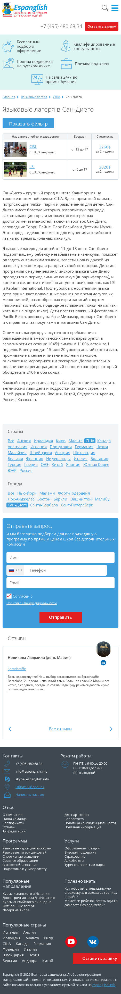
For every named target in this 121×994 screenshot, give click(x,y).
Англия (24, 440)
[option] (60, 666)
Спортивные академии (21, 856)
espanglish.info (103, 984)
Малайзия (17, 452)
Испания (38, 446)
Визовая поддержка (80, 852)
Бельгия (15, 458)
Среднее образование (20, 860)
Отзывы (9, 827)
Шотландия (84, 452)
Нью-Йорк (26, 493)
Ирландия (43, 440)
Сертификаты (13, 823)
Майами (47, 493)
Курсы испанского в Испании (26, 893)
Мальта (76, 440)
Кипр (61, 440)
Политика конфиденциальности (90, 823)
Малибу (102, 499)
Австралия (17, 446)
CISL (33, 146)
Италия (80, 458)
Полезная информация (82, 827)
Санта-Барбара (44, 505)
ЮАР (12, 470)
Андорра (29, 960)
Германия (84, 446)
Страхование (74, 856)
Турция (14, 464)
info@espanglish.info (31, 771)
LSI (32, 166)
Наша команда (15, 818)
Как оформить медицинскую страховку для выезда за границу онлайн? (90, 892)
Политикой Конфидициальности (31, 603)
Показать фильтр (28, 124)
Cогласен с (22, 596)
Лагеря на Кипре (16, 910)
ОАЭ (45, 464)
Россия (26, 470)
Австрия (62, 452)
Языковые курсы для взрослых (27, 848)
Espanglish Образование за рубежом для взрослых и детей (25, 10)
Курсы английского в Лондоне (27, 901)
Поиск (105, 8)
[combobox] (15, 570)
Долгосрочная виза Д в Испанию (29, 897)
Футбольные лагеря (19, 906)
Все (11, 440)
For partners (74, 818)
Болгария (99, 458)
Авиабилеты (74, 860)
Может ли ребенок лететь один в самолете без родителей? (90, 902)
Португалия (61, 446)
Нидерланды (58, 458)
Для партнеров (76, 814)
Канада (104, 440)
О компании (12, 814)
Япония (73, 464)
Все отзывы (60, 729)
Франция (34, 458)
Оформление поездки (82, 848)
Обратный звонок (29, 786)
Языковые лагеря (34, 97)
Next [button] (111, 728)
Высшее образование (20, 864)
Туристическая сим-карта (84, 864)
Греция (31, 464)
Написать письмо (29, 794)
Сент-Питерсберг (77, 505)
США (56, 97)
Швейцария (41, 452)
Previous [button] (10, 728)
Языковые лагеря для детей (24, 852)
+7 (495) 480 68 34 (61, 26)
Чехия (102, 446)
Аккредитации (14, 831)
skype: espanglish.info (32, 779)
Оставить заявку (101, 26)
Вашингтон (81, 499)
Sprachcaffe (17, 668)
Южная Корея (96, 464)
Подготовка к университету (25, 868)
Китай (57, 464)
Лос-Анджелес (21, 499)
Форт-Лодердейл (74, 493)
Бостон (44, 499)
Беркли (60, 499)
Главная (9, 97)
